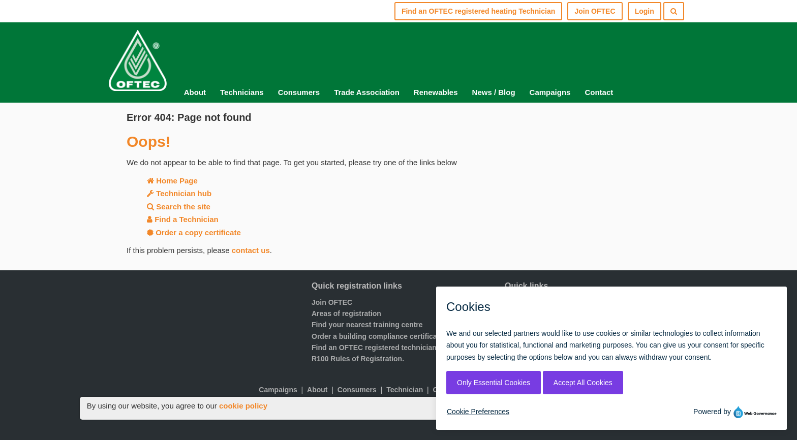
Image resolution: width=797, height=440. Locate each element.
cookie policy (243, 405)
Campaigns (550, 92)
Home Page (172, 180)
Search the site (178, 206)
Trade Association (367, 92)
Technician (404, 390)
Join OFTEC (332, 302)
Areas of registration (346, 313)
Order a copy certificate (194, 232)
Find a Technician (183, 219)
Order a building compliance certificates (379, 336)
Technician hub (179, 193)
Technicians (242, 92)
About (195, 92)
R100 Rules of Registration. (358, 359)
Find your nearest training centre (367, 325)
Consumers (299, 92)
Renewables (436, 92)
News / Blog (493, 92)
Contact (599, 92)
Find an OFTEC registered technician (374, 347)
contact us (251, 250)
